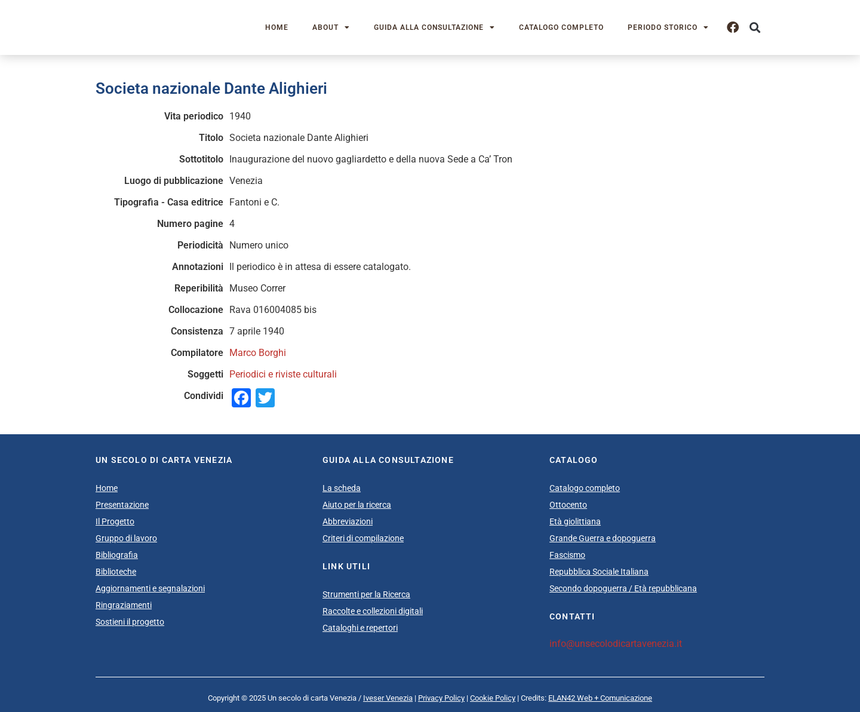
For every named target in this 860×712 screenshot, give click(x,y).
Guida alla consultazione (434, 27)
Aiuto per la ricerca (356, 505)
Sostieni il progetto (130, 622)
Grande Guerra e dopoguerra (602, 538)
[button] (754, 28)
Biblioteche (116, 571)
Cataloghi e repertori (360, 628)
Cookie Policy (492, 697)
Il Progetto (115, 521)
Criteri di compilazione (363, 538)
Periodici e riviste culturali (283, 374)
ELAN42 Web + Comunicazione (600, 697)
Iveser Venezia (388, 697)
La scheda (341, 488)
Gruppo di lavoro (126, 538)
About (331, 27)
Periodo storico (668, 27)
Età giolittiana (575, 521)
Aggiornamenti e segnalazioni (150, 588)
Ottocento (568, 505)
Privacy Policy (441, 697)
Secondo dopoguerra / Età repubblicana (623, 588)
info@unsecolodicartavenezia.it (615, 643)
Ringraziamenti (124, 605)
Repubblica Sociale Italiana (599, 571)
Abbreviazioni (347, 521)
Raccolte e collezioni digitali (372, 611)
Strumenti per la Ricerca (366, 594)
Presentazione (122, 505)
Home (276, 27)
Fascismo (567, 555)
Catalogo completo (561, 27)
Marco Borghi (257, 352)
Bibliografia (117, 555)
